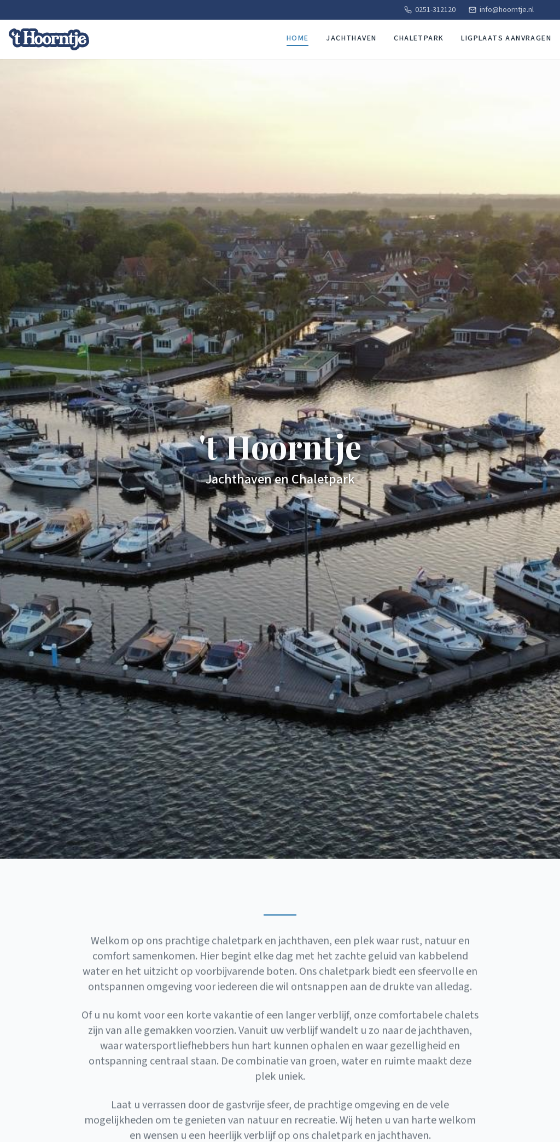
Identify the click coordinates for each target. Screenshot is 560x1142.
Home (298, 38)
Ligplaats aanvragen (506, 38)
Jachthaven (351, 38)
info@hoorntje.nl (501, 9)
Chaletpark (419, 38)
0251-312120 (430, 9)
